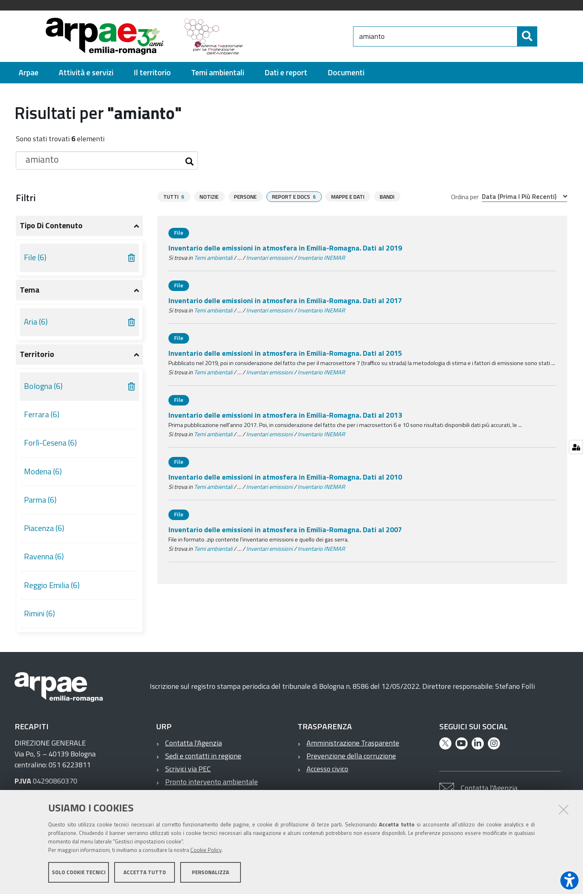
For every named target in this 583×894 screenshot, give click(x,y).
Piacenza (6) (44, 528)
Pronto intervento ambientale (211, 781)
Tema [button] (30, 290)
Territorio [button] (37, 354)
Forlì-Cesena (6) (50, 443)
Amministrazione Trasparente (352, 742)
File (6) (35, 257)
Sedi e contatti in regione (203, 755)
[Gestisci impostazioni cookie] (576, 447)
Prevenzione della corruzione (351, 755)
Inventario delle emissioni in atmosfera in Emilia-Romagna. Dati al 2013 (285, 415)
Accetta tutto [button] (144, 873)
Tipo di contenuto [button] (51, 225)
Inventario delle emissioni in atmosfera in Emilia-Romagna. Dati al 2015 (285, 353)
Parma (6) (40, 500)
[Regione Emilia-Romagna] (302, 36)
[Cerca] (544, 36)
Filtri (26, 197)
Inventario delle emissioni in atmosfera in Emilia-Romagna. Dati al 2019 (285, 247)
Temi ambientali (213, 257)
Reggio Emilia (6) (52, 585)
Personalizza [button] (210, 873)
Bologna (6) (43, 386)
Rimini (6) (39, 613)
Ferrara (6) (42, 414)
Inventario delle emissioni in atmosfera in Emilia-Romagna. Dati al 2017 (285, 300)
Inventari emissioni (269, 257)
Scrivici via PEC (188, 768)
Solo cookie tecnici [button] (79, 873)
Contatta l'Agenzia (193, 742)
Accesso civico (327, 768)
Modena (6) (43, 471)
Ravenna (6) (44, 556)
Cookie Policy (205, 851)
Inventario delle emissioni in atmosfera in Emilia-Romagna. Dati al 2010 (285, 476)
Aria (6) (36, 322)
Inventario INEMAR (321, 257)
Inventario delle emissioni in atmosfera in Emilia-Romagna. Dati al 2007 (285, 529)
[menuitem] (29, 72)
